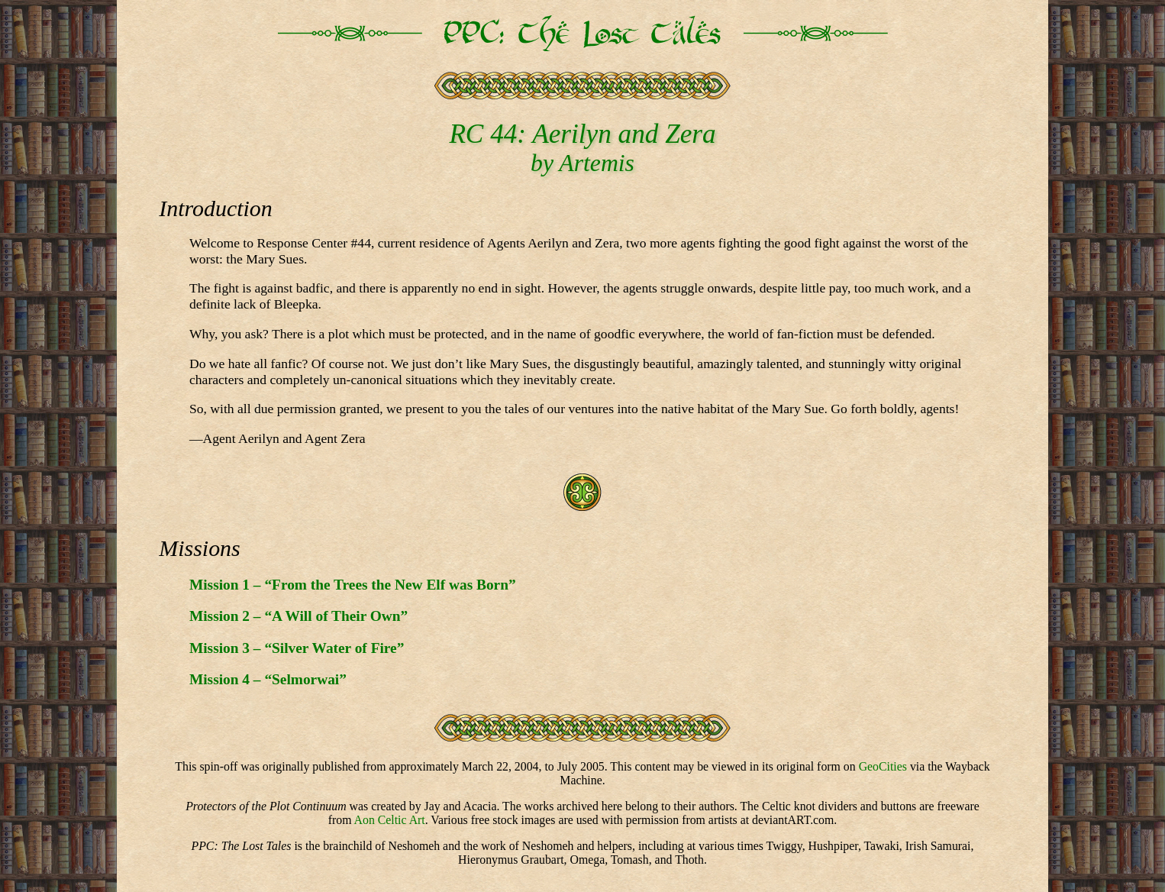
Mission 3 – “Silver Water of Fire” (296, 648)
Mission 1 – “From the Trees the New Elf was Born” (352, 585)
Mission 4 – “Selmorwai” (268, 679)
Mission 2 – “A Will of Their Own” (298, 616)
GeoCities (883, 766)
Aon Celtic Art (389, 819)
